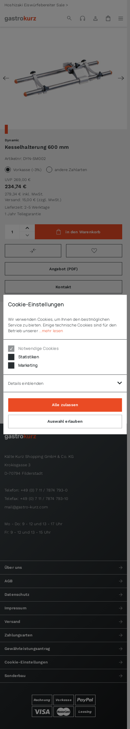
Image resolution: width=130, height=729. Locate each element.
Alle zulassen (65, 405)
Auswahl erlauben (65, 421)
